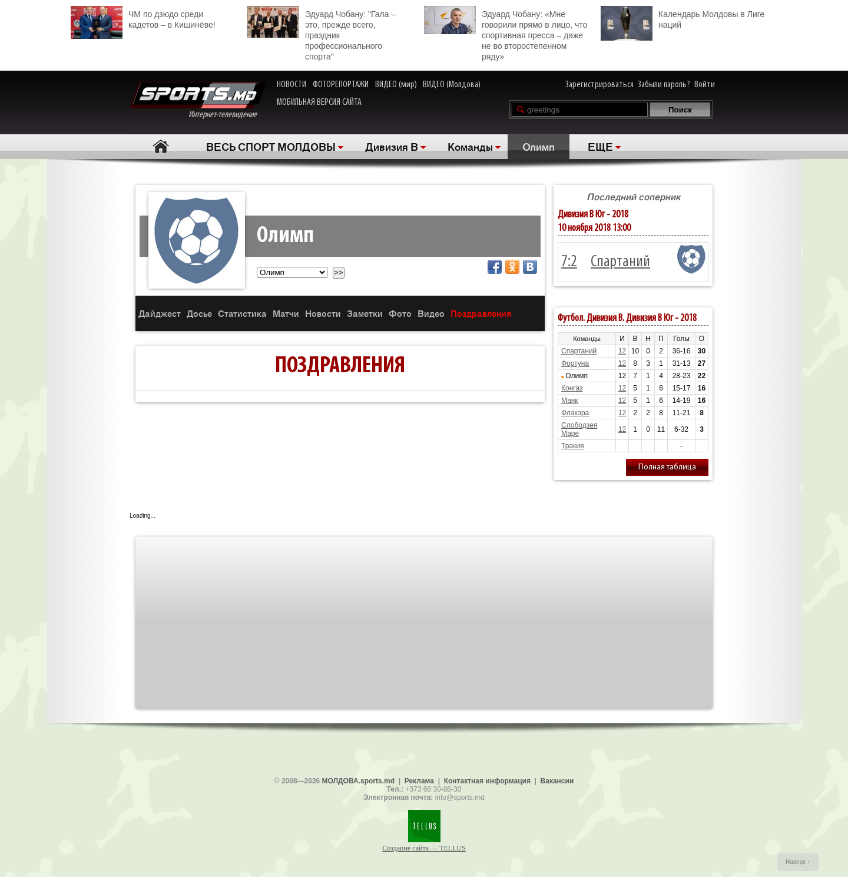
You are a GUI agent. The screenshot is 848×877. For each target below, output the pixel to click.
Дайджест (159, 313)
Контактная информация (487, 781)
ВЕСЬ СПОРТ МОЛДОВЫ (271, 146)
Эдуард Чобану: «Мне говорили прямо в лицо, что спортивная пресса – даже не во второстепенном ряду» (505, 33)
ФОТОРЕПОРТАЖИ (341, 85)
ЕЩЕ (600, 146)
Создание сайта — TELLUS (424, 848)
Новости (323, 313)
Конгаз (571, 388)
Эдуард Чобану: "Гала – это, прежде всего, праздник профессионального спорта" (321, 33)
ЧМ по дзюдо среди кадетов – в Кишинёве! (143, 18)
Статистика (242, 313)
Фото (400, 313)
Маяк (569, 400)
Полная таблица (667, 467)
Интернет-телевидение (198, 101)
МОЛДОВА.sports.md (358, 781)
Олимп (538, 146)
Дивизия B (391, 146)
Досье (199, 313)
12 (622, 351)
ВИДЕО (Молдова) (452, 85)
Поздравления (480, 313)
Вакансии (557, 781)
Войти (704, 85)
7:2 (569, 262)
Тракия (572, 446)
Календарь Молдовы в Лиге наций (682, 18)
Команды (470, 146)
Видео (431, 313)
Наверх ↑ (798, 862)
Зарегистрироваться (599, 85)
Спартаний (620, 262)
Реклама (419, 781)
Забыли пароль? (664, 85)
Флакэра (575, 413)
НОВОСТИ (291, 85)
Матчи (286, 313)
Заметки (365, 313)
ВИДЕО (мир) (396, 85)
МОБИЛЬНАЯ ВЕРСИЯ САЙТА (319, 102)
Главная (160, 146)
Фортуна (575, 363)
